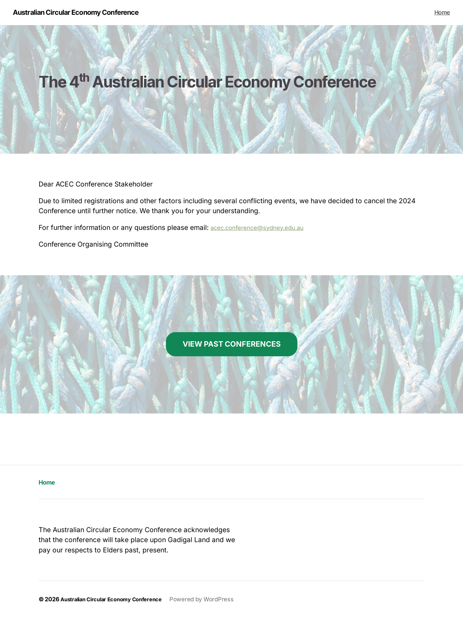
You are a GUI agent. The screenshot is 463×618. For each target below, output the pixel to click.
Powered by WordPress (211, 599)
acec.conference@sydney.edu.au (264, 228)
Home (442, 12)
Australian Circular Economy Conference (84, 13)
